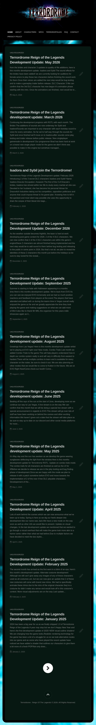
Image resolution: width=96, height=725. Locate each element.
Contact (74, 32)
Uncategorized (17, 53)
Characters (30, 32)
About (18, 32)
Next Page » (48, 668)
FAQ (66, 32)
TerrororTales (54, 32)
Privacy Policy (15, 37)
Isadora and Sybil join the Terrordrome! (41, 170)
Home (10, 32)
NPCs (41, 32)
